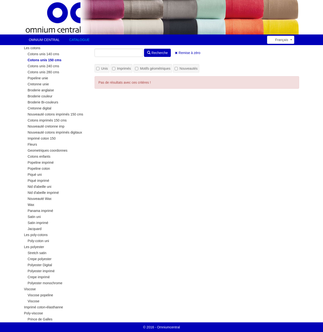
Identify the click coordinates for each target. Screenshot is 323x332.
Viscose (30, 289)
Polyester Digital (40, 265)
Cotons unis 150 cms (45, 60)
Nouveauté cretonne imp (46, 126)
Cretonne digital (39, 108)
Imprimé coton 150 (42, 138)
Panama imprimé (40, 211)
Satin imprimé (38, 223)
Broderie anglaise (41, 90)
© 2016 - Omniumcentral (161, 327)
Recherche (157, 53)
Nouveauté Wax (40, 199)
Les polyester (34, 247)
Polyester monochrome (45, 283)
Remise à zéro (187, 53)
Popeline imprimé (41, 162)
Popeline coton (39, 168)
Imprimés (121, 68)
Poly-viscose (33, 313)
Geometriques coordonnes (48, 150)
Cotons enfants (39, 156)
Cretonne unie (38, 84)
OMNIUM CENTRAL (44, 40)
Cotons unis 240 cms (43, 66)
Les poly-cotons (36, 235)
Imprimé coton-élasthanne (43, 307)
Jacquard (35, 229)
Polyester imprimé (41, 271)
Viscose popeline (40, 295)
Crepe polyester (40, 259)
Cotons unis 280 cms (43, 72)
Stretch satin (37, 253)
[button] (280, 40)
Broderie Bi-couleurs (43, 102)
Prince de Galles (40, 319)
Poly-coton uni (38, 241)
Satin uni (34, 217)
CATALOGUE (79, 40)
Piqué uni (35, 174)
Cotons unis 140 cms (43, 54)
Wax (31, 205)
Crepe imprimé (39, 277)
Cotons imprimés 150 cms (47, 120)
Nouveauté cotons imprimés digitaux (55, 132)
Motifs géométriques (152, 68)
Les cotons (32, 48)
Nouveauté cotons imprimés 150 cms (55, 114)
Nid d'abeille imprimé (43, 193)
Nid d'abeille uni (39, 187)
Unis (102, 68)
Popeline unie (38, 78)
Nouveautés (186, 68)
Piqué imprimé (38, 181)
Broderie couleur (40, 96)
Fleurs (32, 144)
